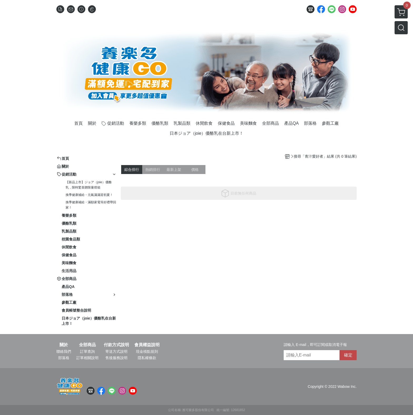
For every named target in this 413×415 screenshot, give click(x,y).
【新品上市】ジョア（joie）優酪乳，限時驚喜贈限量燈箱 (89, 184)
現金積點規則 (147, 351)
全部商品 (87, 345)
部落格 (63, 358)
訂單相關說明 (87, 358)
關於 (64, 345)
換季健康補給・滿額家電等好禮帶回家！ (91, 204)
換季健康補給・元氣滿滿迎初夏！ (89, 195)
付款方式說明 (116, 345)
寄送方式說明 (116, 351)
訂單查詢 (87, 351)
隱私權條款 (147, 358)
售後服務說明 (116, 358)
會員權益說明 (147, 345)
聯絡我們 (63, 351)
